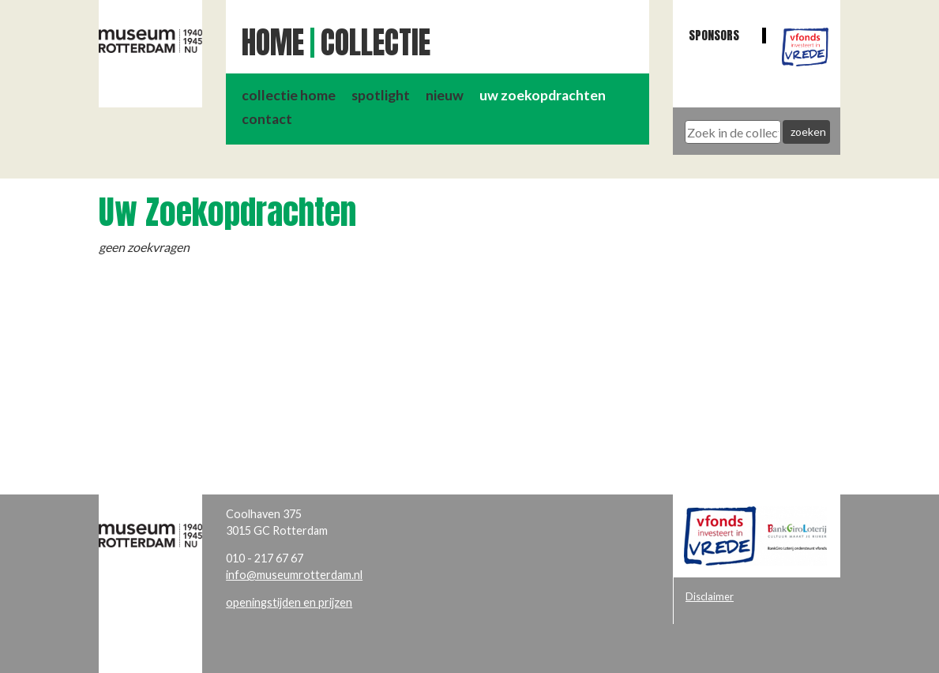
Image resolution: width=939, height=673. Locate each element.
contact (267, 119)
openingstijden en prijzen (289, 602)
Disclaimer (709, 596)
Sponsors (714, 35)
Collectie (375, 43)
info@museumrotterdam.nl (294, 574)
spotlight (380, 95)
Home (273, 43)
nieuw (445, 95)
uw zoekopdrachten (542, 95)
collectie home (289, 95)
